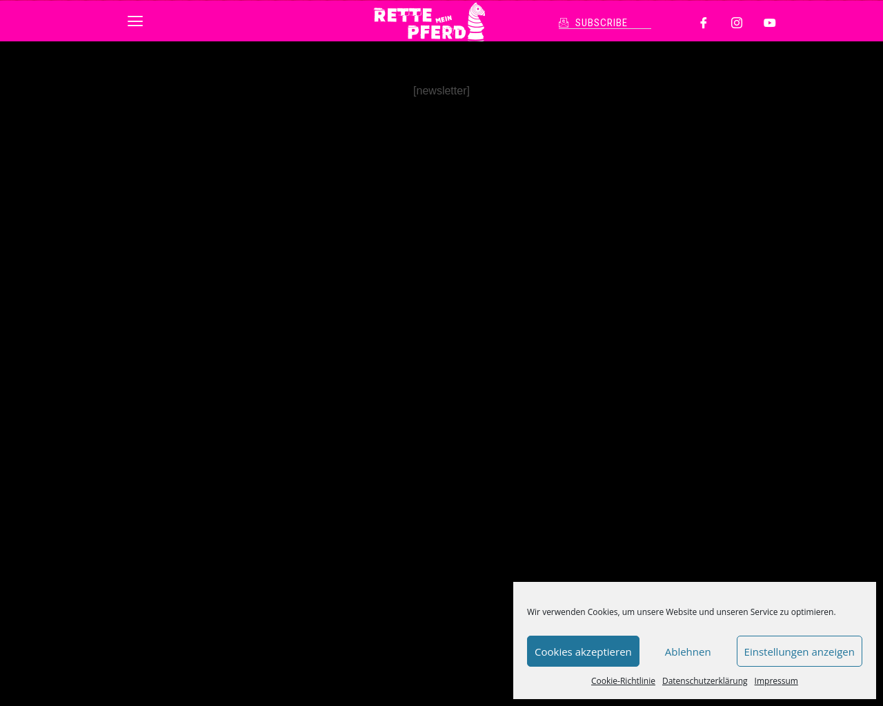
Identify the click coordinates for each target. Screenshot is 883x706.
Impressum (776, 681)
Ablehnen (688, 651)
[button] (135, 21)
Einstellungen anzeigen (799, 651)
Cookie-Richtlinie (623, 681)
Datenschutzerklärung (705, 681)
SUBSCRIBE (601, 23)
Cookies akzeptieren (583, 651)
